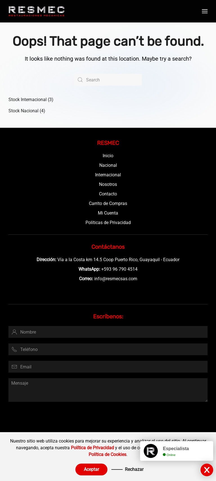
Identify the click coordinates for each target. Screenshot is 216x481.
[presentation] (51, 418)
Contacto (108, 194)
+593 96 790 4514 (119, 269)
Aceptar (91, 469)
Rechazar (134, 469)
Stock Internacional (27, 99)
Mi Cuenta (108, 213)
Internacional (108, 174)
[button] (205, 11)
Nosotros (108, 184)
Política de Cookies (107, 454)
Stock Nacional (23, 110)
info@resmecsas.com (115, 278)
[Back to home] (36, 11)
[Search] (108, 80)
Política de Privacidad (92, 447)
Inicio (108, 155)
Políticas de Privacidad (108, 222)
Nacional (108, 165)
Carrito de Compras (108, 203)
